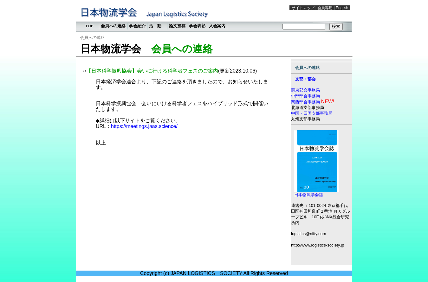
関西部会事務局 (312, 101)
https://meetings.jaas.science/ (144, 126)
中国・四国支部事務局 (311, 113)
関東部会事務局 (305, 90)
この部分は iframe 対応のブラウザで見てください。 (214, 17)
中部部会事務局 (305, 95)
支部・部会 (305, 79)
